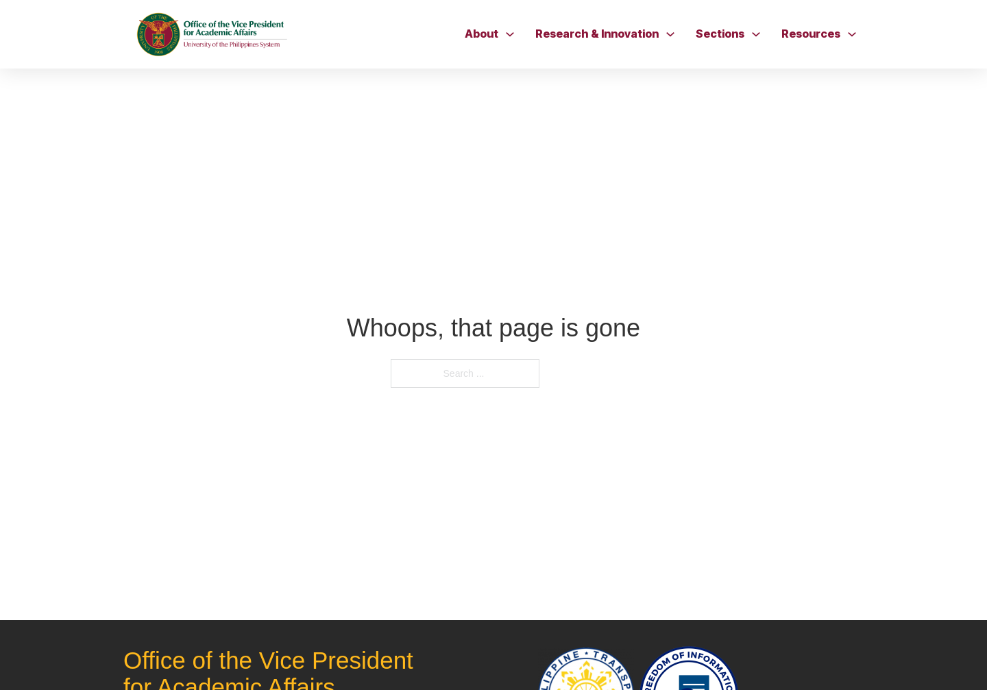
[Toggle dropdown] (510, 34)
